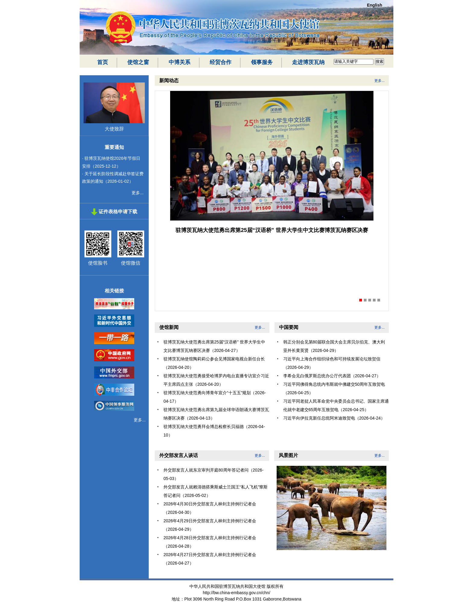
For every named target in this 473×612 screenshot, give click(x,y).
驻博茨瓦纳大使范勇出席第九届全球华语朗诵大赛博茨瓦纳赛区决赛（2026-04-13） (216, 413)
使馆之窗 (138, 62)
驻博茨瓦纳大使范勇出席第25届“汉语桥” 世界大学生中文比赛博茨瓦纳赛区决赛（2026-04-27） (214, 346)
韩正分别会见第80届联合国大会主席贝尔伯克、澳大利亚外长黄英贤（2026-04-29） (334, 346)
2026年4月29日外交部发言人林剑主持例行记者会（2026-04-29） (209, 525)
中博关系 (179, 62)
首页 (102, 62)
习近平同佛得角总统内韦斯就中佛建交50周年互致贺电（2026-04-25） (334, 388)
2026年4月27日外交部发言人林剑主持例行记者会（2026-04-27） (209, 558)
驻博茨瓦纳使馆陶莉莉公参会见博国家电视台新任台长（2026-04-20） (214, 363)
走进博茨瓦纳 (308, 62)
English (374, 5)
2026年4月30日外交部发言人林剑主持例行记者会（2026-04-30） (209, 508)
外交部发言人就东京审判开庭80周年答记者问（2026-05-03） (213, 474)
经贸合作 (220, 62)
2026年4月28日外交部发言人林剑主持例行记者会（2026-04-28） (209, 542)
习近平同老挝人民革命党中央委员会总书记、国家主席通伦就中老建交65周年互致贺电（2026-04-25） (336, 405)
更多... (138, 192)
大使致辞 (114, 128)
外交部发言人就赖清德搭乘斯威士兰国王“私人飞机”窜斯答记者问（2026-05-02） (215, 491)
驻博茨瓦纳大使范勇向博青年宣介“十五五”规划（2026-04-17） (214, 397)
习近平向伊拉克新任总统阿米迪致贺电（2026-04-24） (334, 418)
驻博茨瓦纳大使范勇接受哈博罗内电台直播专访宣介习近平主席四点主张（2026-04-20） (216, 380)
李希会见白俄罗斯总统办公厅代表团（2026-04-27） (332, 375)
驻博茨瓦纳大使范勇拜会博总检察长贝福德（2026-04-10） (214, 430)
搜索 (379, 61)
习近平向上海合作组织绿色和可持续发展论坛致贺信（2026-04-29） (331, 363)
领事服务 (262, 62)
